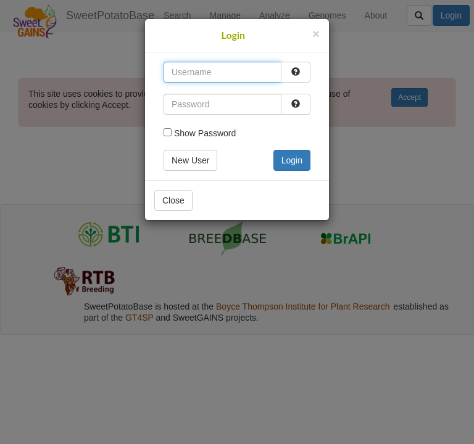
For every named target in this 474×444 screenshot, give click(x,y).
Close (173, 200)
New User (190, 160)
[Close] (316, 33)
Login (291, 160)
